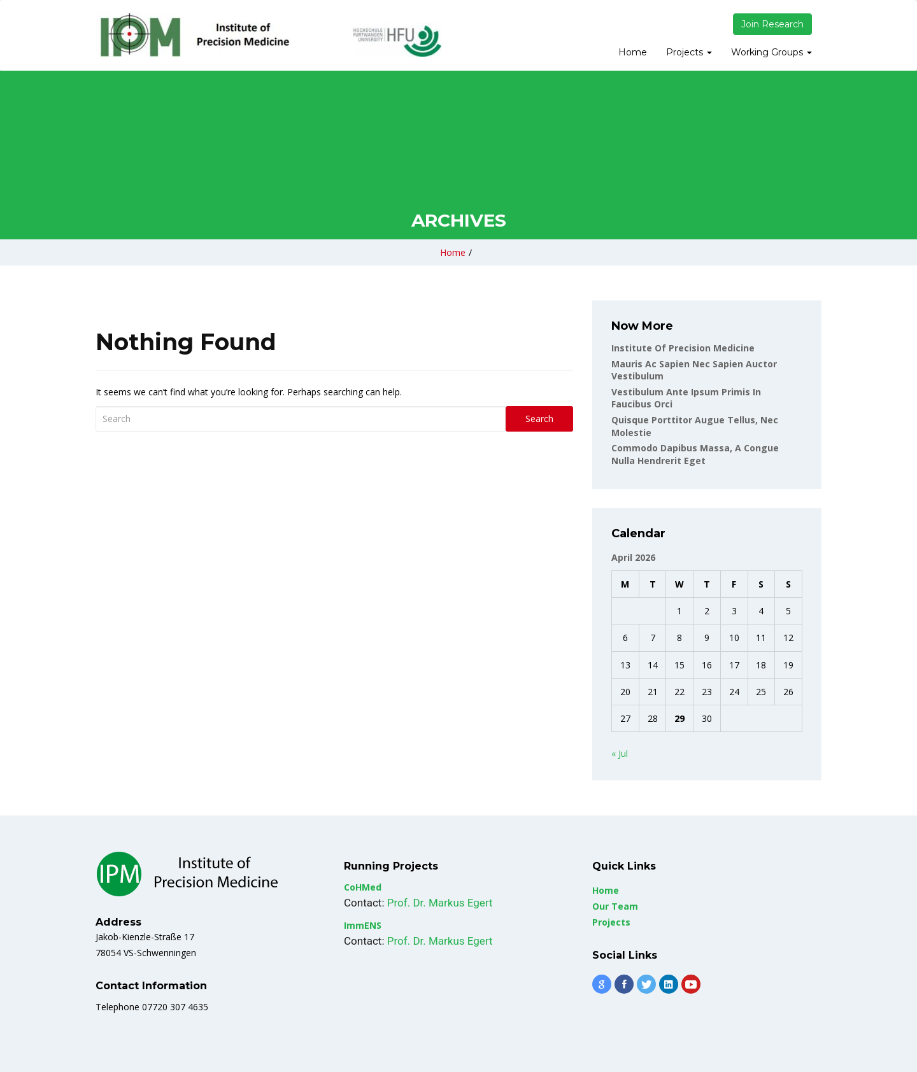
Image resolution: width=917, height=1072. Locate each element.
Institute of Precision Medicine (683, 348)
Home (632, 52)
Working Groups (771, 52)
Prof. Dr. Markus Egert (440, 902)
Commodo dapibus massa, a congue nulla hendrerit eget (695, 454)
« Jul (619, 753)
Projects (689, 52)
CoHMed (362, 887)
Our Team (615, 906)
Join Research (772, 24)
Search (539, 419)
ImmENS (362, 925)
